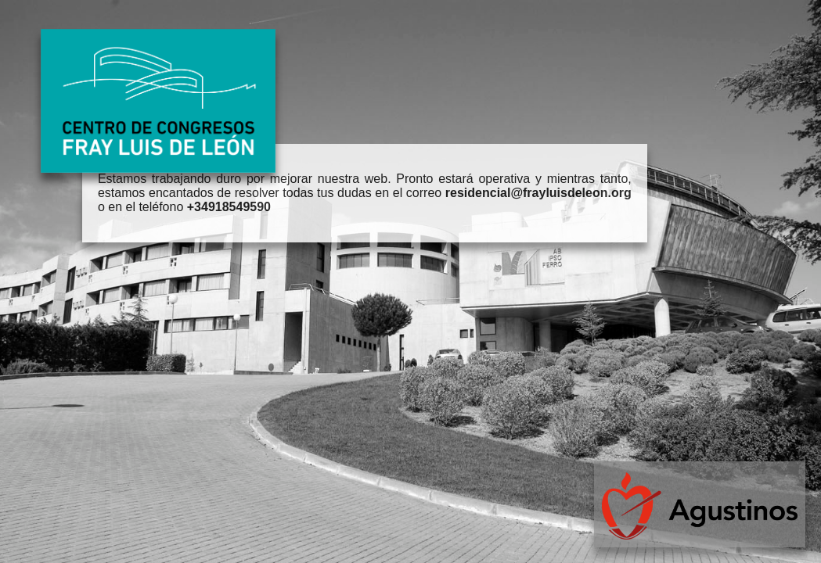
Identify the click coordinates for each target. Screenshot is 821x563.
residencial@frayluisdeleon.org (538, 192)
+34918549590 (229, 206)
